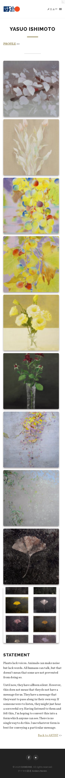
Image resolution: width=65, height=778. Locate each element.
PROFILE (9, 44)
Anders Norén (39, 771)
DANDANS (26, 767)
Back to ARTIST (48, 735)
